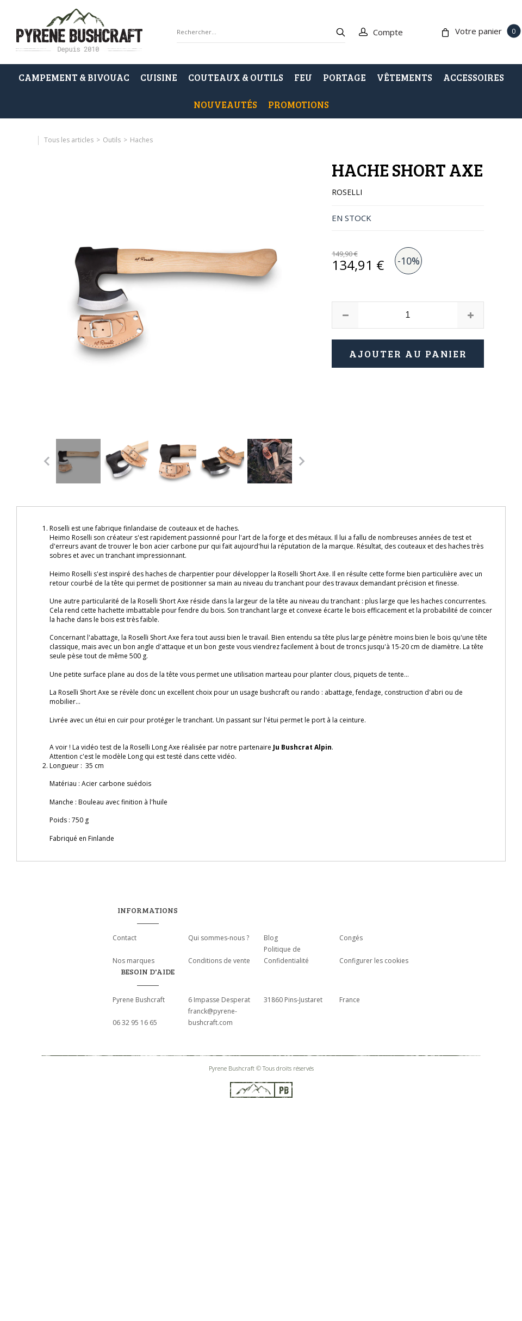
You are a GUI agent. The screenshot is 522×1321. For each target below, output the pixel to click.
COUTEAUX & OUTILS (235, 77)
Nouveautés (225, 104)
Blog (271, 937)
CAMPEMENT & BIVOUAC (73, 77)
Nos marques (133, 960)
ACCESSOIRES (473, 77)
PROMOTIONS (298, 104)
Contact (124, 937)
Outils (112, 139)
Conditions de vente (219, 960)
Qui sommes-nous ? (218, 937)
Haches (141, 139)
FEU (303, 77)
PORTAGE (344, 77)
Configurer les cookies (373, 960)
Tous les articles (69, 139)
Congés (351, 937)
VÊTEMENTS (404, 77)
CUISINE (158, 77)
